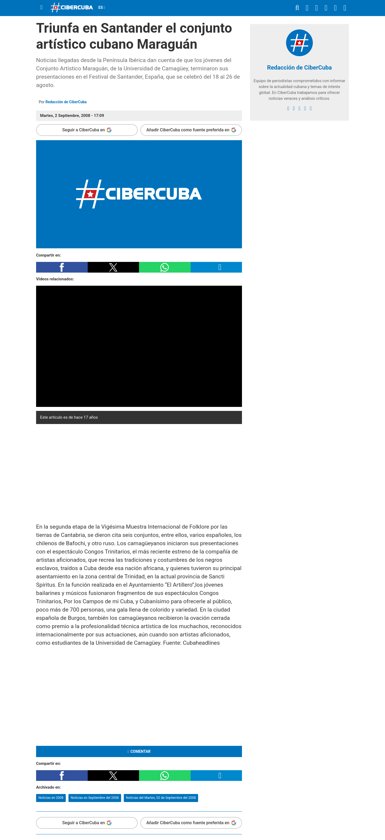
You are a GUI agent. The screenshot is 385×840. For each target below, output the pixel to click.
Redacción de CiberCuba (66, 102)
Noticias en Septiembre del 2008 (94, 798)
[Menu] (41, 7)
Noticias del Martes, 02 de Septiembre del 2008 (161, 798)
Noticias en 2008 (50, 798)
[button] (62, 267)
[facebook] (288, 108)
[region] (139, 472)
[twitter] (294, 108)
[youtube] (305, 108)
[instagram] (299, 108)
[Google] (310, 108)
